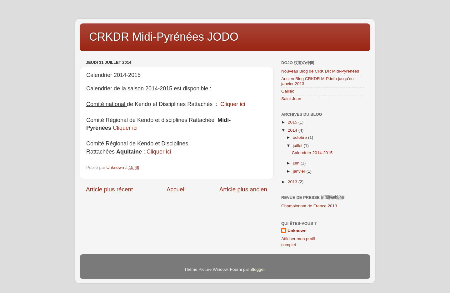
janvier (300, 171)
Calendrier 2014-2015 (312, 152)
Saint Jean (291, 98)
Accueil (176, 189)
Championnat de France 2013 (309, 206)
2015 (293, 122)
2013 (293, 181)
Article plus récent (109, 189)
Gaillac (287, 91)
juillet (298, 145)
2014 (293, 130)
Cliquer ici (233, 104)
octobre (300, 137)
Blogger (257, 269)
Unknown (297, 230)
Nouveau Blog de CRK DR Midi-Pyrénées (320, 71)
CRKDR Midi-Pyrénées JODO (163, 36)
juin (297, 163)
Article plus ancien (243, 189)
